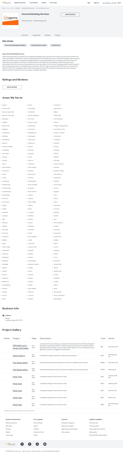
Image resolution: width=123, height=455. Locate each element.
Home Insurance (11, 423)
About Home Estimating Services (13, 54)
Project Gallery (11, 330)
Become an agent (68, 426)
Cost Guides (34, 3)
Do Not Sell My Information (98, 435)
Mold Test (17, 376)
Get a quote (66, 432)
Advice (44, 3)
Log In (112, 3)
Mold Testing (19, 355)
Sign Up (96, 3)
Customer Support (68, 423)
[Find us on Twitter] (37, 444)
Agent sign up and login (69, 429)
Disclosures (93, 432)
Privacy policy (94, 426)
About (36, 426)
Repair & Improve (20, 3)
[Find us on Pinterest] (29, 444)
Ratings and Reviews (15, 79)
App (88, 3)
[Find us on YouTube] (45, 444)
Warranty (9, 426)
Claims (8, 432)
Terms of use (93, 423)
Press (35, 435)
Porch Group (38, 423)
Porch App (53, 3)
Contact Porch (39, 432)
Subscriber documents (97, 429)
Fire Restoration (20, 362)
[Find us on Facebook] (22, 444)
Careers (36, 429)
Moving (8, 429)
